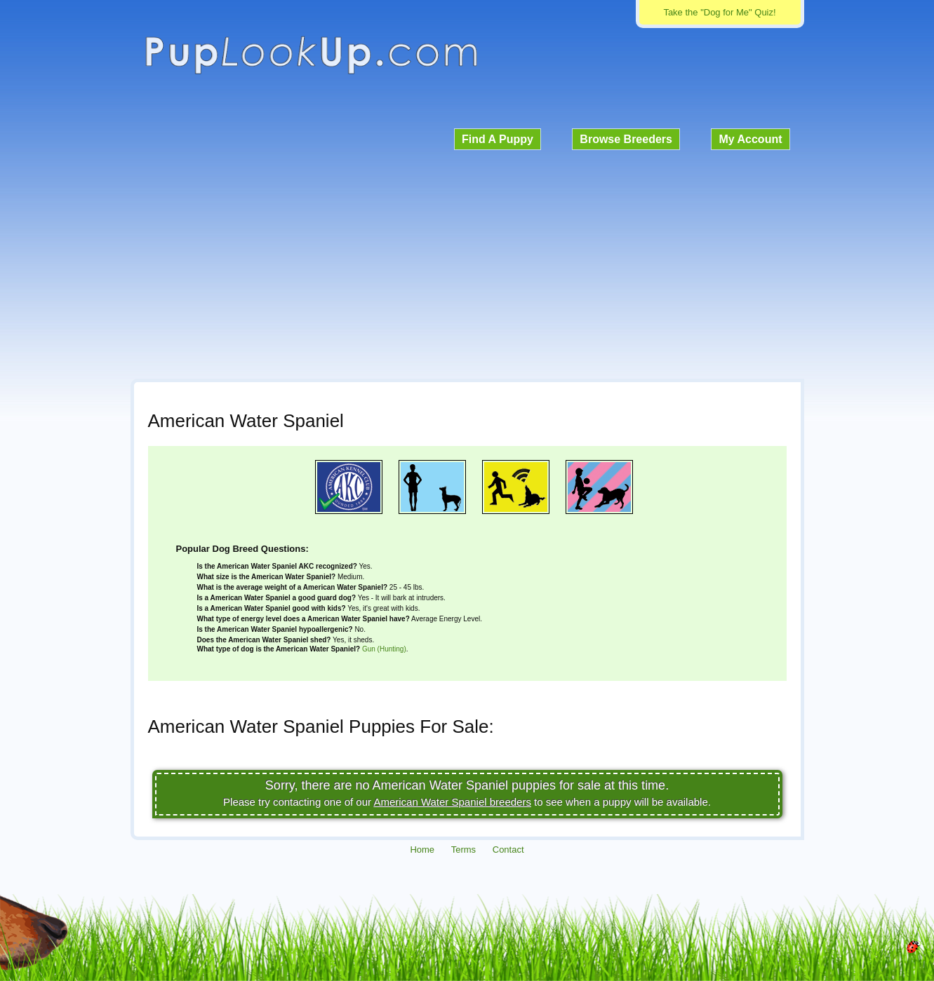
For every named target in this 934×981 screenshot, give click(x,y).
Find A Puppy (497, 139)
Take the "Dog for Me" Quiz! (719, 12)
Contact (508, 849)
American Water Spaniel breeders (452, 802)
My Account (750, 139)
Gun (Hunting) (384, 649)
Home (422, 849)
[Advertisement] (467, 262)
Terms (463, 849)
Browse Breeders (626, 139)
